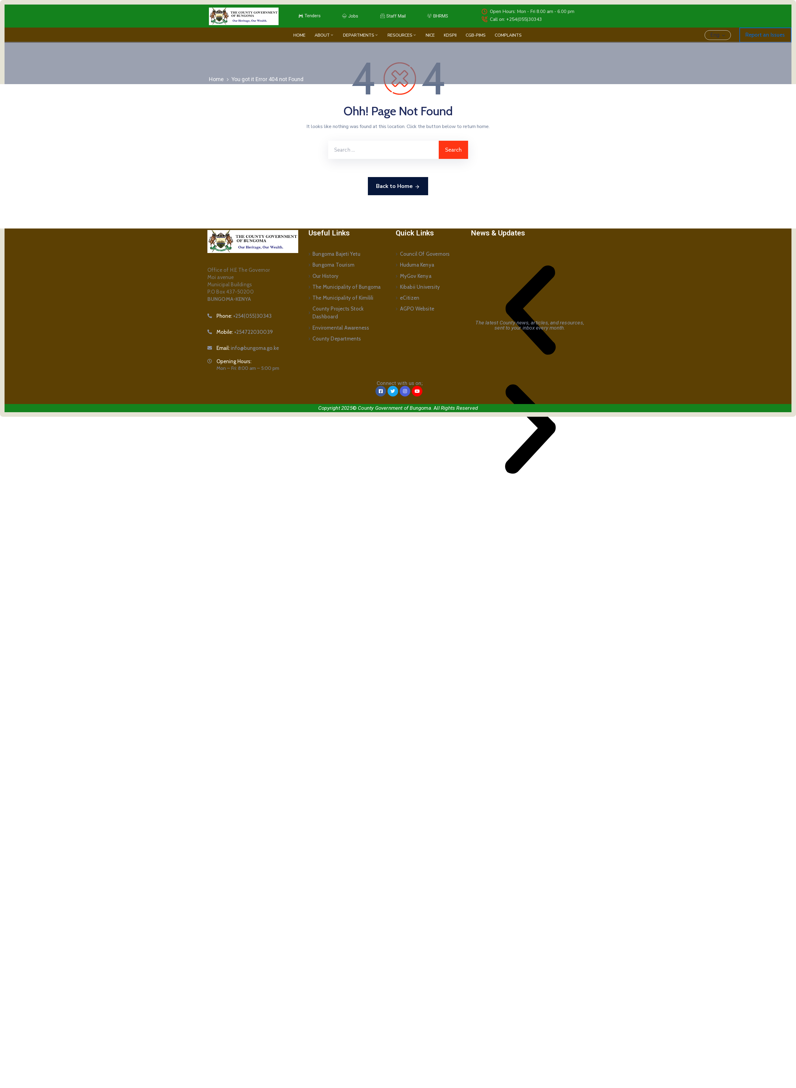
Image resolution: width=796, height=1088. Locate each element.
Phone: (244, 316)
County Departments (336, 338)
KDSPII (450, 35)
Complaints (508, 35)
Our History (325, 276)
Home (299, 35)
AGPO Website (417, 308)
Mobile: (244, 332)
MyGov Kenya (415, 276)
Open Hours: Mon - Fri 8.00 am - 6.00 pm (532, 11)
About (324, 35)
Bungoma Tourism (333, 265)
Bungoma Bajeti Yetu (336, 254)
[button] (530, 310)
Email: (247, 348)
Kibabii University (420, 287)
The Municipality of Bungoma (346, 287)
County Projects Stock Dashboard (338, 312)
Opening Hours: (233, 361)
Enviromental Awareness (340, 327)
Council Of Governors (425, 254)
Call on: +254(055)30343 (516, 19)
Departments (360, 35)
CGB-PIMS (476, 35)
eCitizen (410, 297)
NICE (430, 35)
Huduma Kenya (417, 265)
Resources (402, 35)
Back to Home (398, 186)
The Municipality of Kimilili (343, 297)
